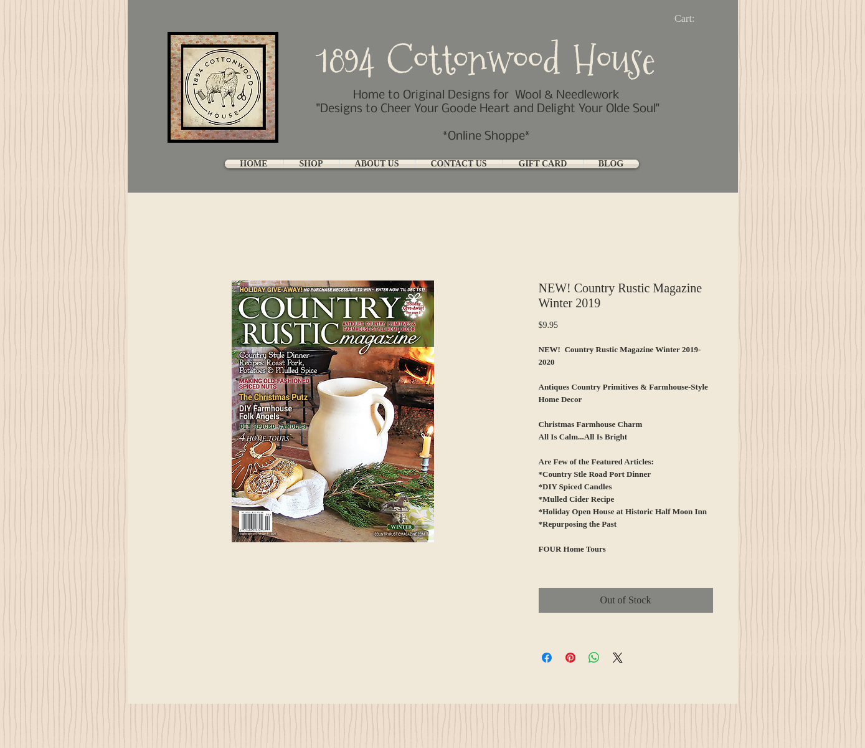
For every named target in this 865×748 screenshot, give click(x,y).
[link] (694, 18)
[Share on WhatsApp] (594, 657)
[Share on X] (617, 657)
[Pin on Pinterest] (570, 657)
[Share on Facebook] (546, 657)
